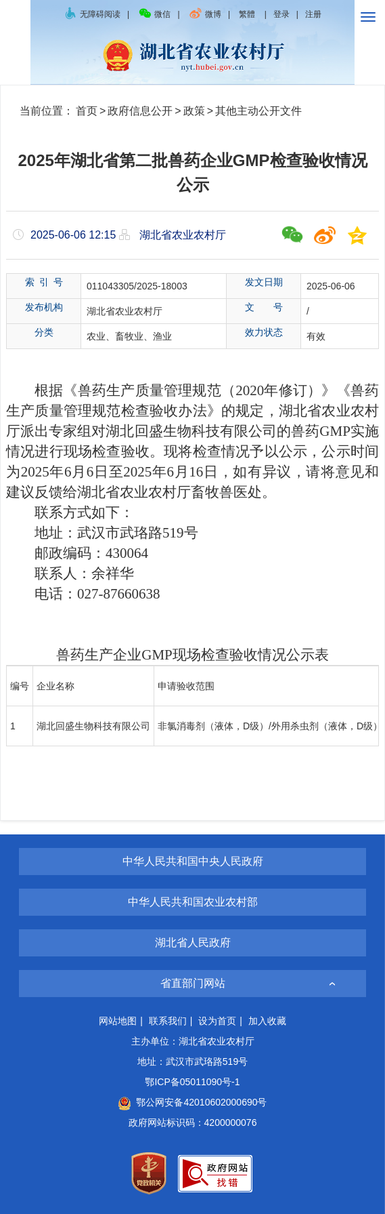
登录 (281, 14)
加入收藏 (267, 1020)
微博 (205, 14)
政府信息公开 (140, 111)
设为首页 (217, 1020)
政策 (194, 111)
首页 (86, 111)
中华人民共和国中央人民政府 (192, 861)
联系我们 (168, 1020)
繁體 (247, 14)
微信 (154, 14)
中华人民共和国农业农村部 (193, 902)
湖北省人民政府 (193, 942)
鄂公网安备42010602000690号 (192, 1102)
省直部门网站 (192, 983)
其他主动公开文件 (258, 111)
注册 (313, 14)
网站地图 (118, 1020)
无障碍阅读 (92, 14)
